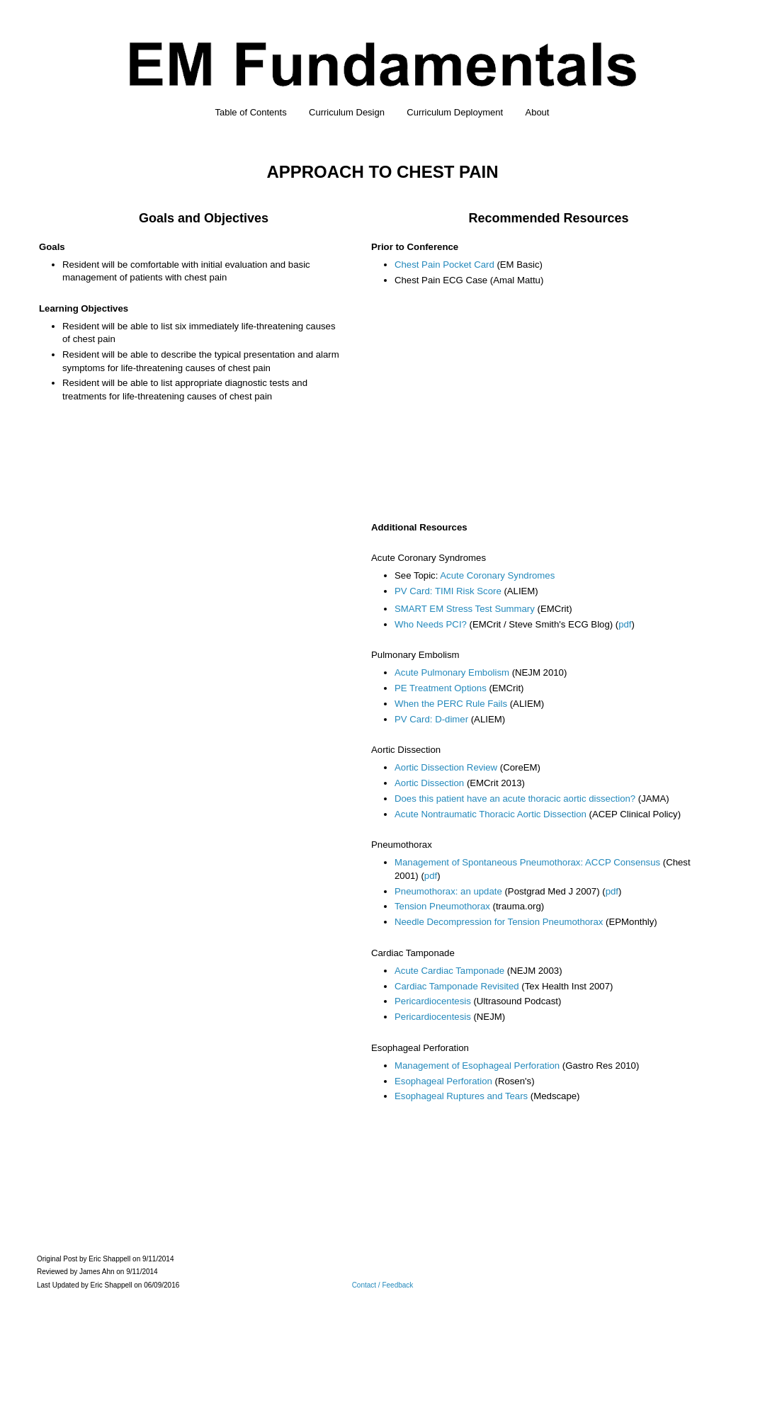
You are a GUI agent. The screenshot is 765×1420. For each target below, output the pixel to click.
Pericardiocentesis (433, 1001)
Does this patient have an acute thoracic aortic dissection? (515, 798)
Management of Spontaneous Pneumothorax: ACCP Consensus (527, 862)
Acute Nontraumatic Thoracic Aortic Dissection (490, 814)
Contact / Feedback (383, 1285)
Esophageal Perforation (443, 1081)
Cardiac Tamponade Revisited (457, 986)
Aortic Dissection (429, 783)
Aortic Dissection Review (446, 767)
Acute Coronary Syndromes (497, 575)
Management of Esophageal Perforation (477, 1065)
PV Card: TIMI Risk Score (448, 591)
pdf (624, 624)
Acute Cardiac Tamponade (449, 970)
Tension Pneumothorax (442, 906)
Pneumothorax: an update (448, 891)
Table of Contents (251, 112)
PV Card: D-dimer (431, 719)
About (537, 112)
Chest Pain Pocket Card (444, 264)
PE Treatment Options (441, 688)
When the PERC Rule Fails (451, 703)
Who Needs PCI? (431, 624)
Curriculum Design (347, 112)
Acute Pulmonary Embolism (452, 672)
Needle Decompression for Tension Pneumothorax (499, 921)
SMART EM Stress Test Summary (465, 608)
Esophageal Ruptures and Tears (461, 1096)
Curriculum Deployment (455, 112)
